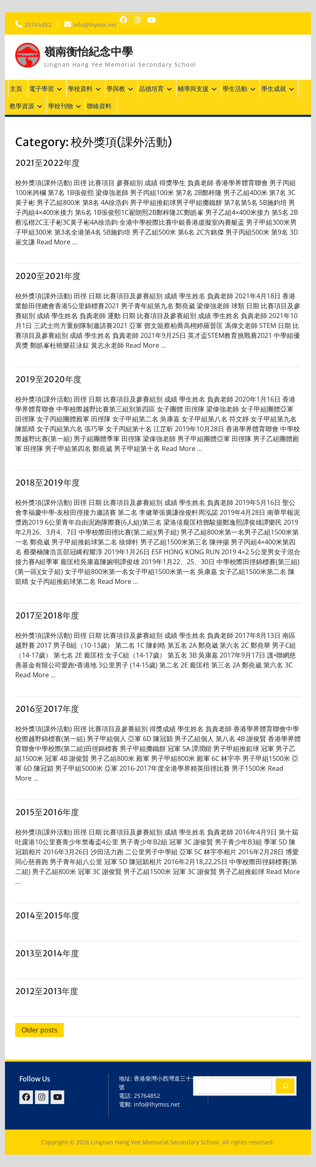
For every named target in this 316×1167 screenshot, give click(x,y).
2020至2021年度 (48, 276)
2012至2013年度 (46, 991)
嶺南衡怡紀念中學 (90, 51)
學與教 (116, 88)
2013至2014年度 (47, 953)
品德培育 (151, 88)
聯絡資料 (99, 106)
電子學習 (41, 88)
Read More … (57, 241)
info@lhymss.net (99, 24)
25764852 (38, 24)
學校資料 (80, 88)
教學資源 (21, 106)
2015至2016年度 (47, 812)
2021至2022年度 (47, 163)
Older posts (39, 1029)
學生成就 (273, 88)
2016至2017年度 (47, 709)
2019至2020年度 (48, 379)
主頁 (16, 88)
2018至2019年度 (47, 482)
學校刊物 (60, 106)
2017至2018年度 (47, 615)
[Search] (285, 1086)
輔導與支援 (193, 88)
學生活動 (235, 88)
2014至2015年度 (47, 915)
